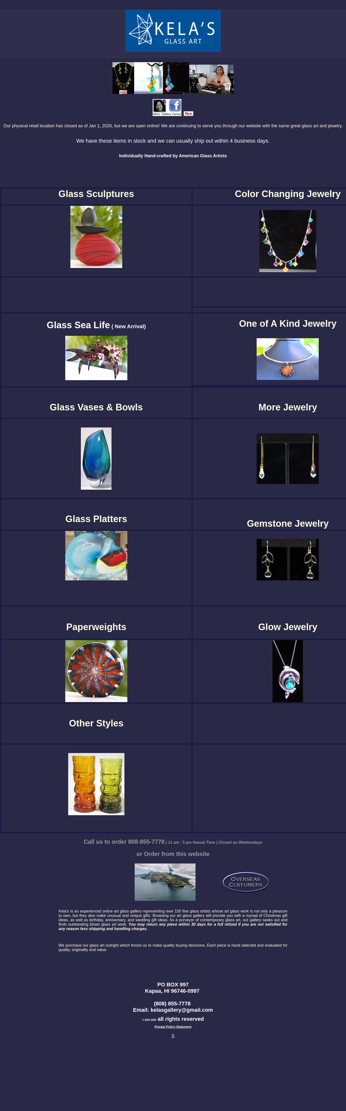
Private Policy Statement (173, 1027)
